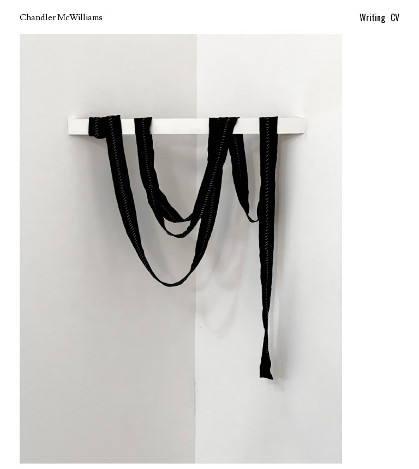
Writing (372, 17)
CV (395, 17)
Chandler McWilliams (61, 17)
